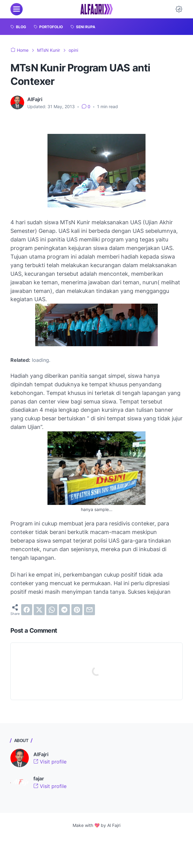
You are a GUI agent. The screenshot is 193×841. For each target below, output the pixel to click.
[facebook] (26, 609)
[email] (89, 609)
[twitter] (39, 609)
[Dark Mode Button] (179, 9)
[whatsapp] (51, 609)
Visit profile (49, 762)
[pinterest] (76, 609)
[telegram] (64, 609)
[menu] (16, 9)
